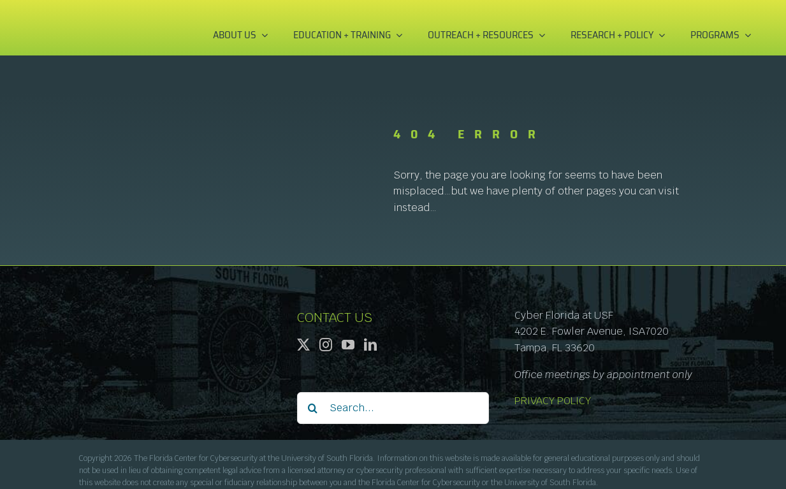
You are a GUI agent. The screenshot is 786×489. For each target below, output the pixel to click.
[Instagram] (325, 345)
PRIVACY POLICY (552, 400)
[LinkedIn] (370, 345)
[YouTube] (348, 345)
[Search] (313, 408)
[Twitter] (303, 345)
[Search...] (393, 408)
